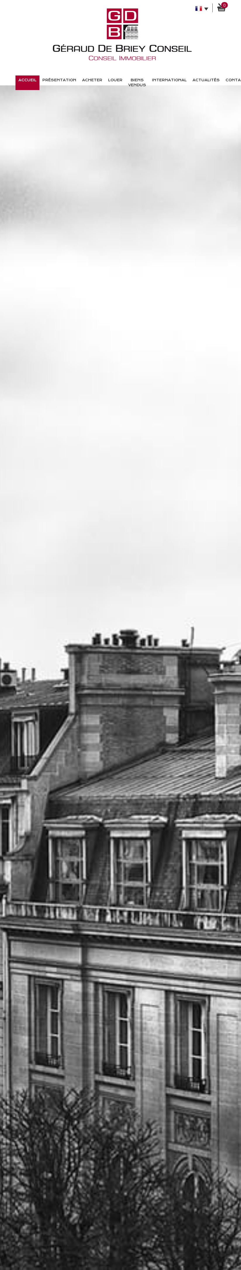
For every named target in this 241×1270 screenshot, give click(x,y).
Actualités (206, 80)
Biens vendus (137, 82)
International (169, 80)
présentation (59, 80)
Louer (115, 80)
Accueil (27, 80)
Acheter (92, 80)
